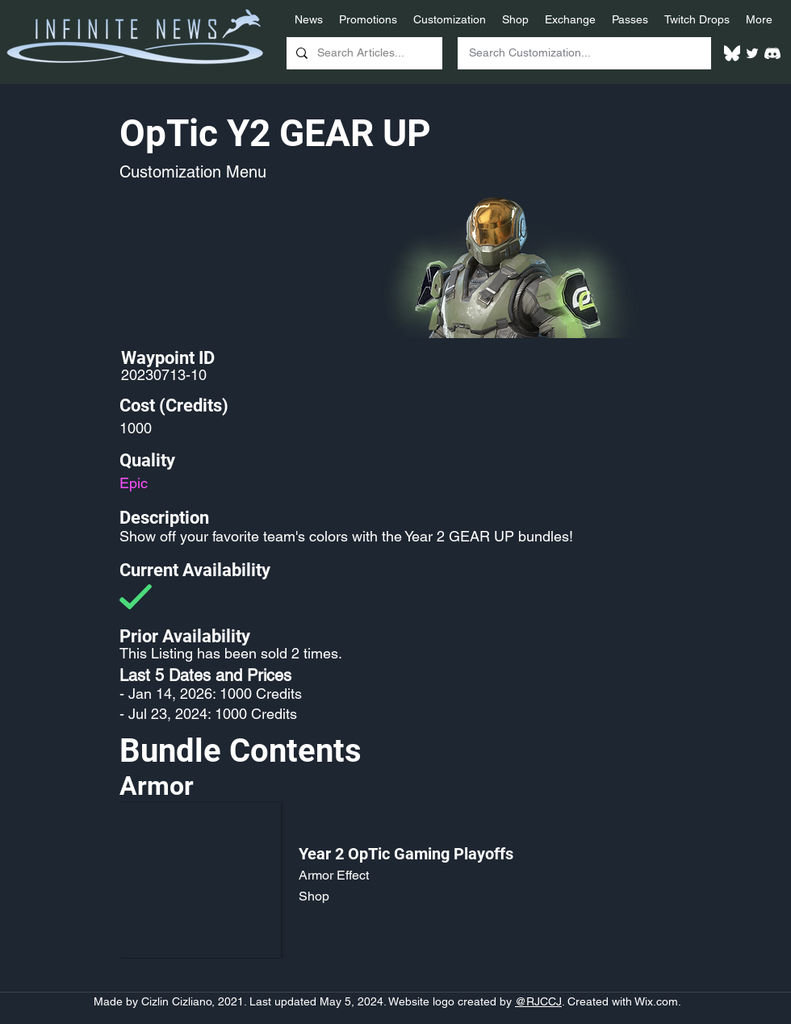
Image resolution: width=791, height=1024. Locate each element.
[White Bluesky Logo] (732, 53)
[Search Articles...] (362, 53)
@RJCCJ (538, 1001)
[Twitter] (752, 53)
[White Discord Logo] (772, 53)
